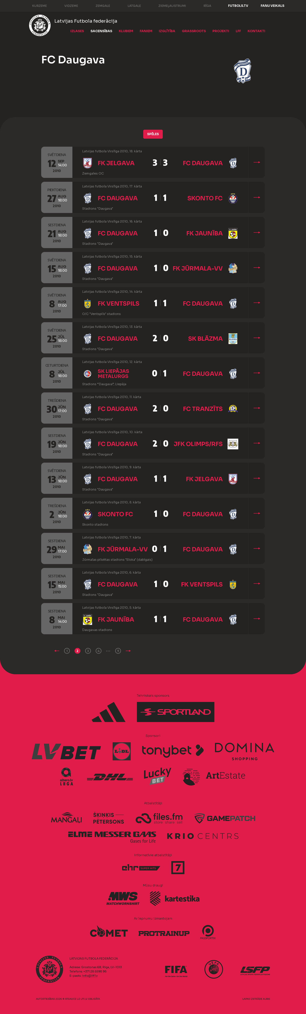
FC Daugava (203, 163)
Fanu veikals (272, 6)
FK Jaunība (204, 233)
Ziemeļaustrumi (168, 5)
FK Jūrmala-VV (198, 268)
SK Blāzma (205, 338)
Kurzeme (35, 5)
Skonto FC (205, 198)
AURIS (266, 998)
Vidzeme (67, 5)
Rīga (203, 5)
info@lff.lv (90, 976)
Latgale (130, 5)
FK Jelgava (116, 163)
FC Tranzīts (203, 409)
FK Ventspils (118, 303)
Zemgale (99, 5)
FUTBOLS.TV (238, 6)
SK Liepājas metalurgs (113, 373)
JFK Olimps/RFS (198, 444)
